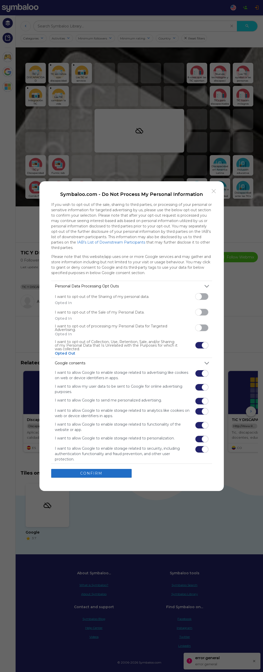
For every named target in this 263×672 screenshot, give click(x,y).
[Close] (214, 191)
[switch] (201, 296)
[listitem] (131, 286)
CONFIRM (91, 473)
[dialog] (131, 336)
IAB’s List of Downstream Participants (111, 242)
